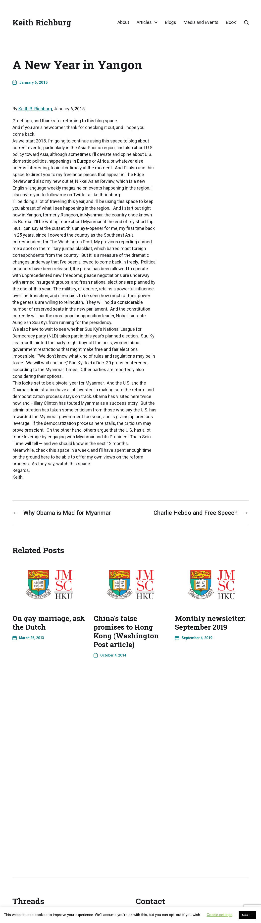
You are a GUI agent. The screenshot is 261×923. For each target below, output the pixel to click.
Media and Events (201, 22)
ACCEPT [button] (247, 915)
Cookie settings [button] (219, 915)
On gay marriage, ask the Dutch (48, 623)
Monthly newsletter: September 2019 (210, 623)
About (123, 22)
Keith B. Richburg (35, 108)
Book (231, 22)
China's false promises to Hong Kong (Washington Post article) (126, 631)
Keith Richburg (41, 22)
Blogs (170, 22)
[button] (246, 22)
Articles (144, 22)
